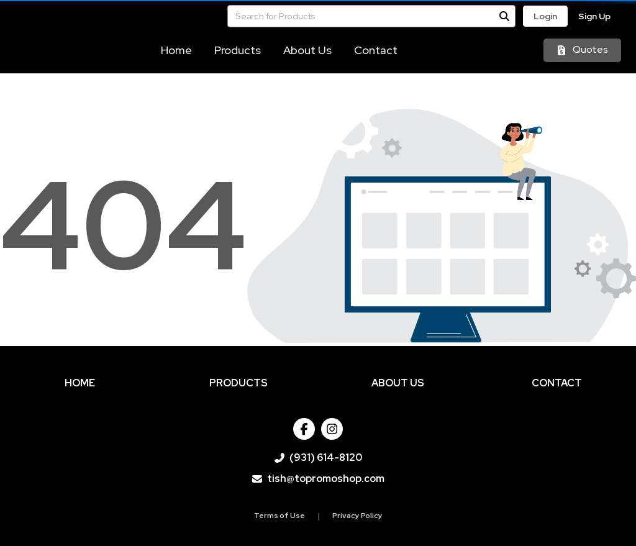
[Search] (504, 16)
